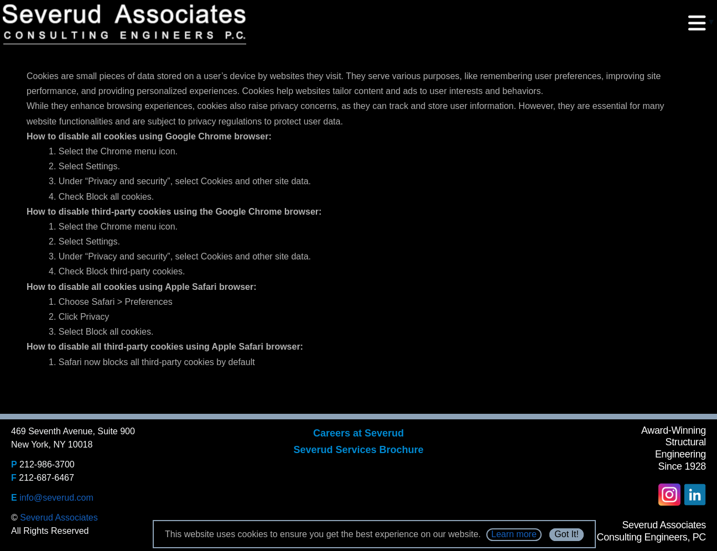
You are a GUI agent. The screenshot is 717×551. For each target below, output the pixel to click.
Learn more (514, 534)
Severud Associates (59, 517)
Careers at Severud (358, 433)
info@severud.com (56, 497)
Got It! (566, 534)
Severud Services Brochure (358, 449)
